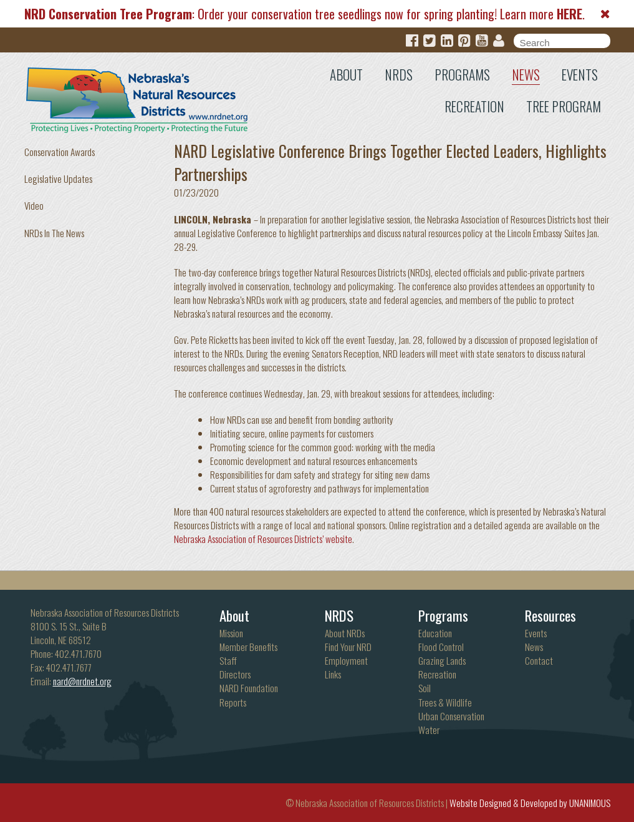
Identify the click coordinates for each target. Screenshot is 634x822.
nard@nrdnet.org (82, 681)
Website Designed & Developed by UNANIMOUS (529, 803)
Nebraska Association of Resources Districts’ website (263, 539)
